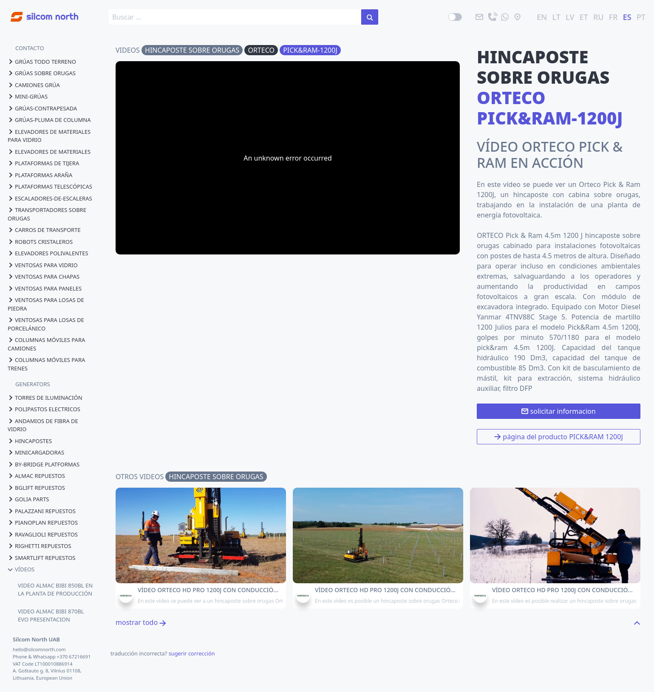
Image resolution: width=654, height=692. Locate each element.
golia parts (28, 499)
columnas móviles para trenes (46, 364)
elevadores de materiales (49, 151)
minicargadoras (36, 452)
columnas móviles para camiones (46, 344)
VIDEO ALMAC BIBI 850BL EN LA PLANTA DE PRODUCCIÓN (55, 590)
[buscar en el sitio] (369, 17)
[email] (479, 17)
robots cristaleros (40, 242)
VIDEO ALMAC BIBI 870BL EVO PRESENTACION (51, 615)
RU (598, 17)
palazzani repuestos (42, 511)
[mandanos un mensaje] (504, 17)
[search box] (235, 17)
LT (556, 17)
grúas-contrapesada (42, 108)
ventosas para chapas (43, 276)
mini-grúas (28, 96)
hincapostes (30, 441)
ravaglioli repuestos (43, 534)
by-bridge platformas (43, 464)
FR (613, 17)
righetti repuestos (39, 546)
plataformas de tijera (43, 163)
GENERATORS (32, 384)
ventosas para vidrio (43, 265)
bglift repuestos (36, 487)
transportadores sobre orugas (47, 214)
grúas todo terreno (42, 61)
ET (584, 17)
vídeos (21, 569)
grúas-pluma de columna (49, 120)
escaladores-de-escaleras (50, 198)
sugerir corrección (192, 653)
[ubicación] (517, 17)
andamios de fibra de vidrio (43, 425)
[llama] (492, 17)
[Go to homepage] (39, 12)
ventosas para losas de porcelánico (46, 324)
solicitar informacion (558, 411)
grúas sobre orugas (42, 73)
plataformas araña (40, 175)
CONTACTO (29, 48)
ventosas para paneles (45, 288)
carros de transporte (44, 230)
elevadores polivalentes (48, 253)
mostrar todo (141, 622)
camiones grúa (34, 85)
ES (627, 17)
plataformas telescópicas (50, 186)
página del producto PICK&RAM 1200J (558, 436)
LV (570, 17)
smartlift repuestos (41, 558)
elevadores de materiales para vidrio (49, 136)
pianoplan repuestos (43, 522)
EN (542, 17)
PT (641, 17)
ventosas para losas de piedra (46, 304)
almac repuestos (36, 476)
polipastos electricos (44, 409)
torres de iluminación (45, 397)
